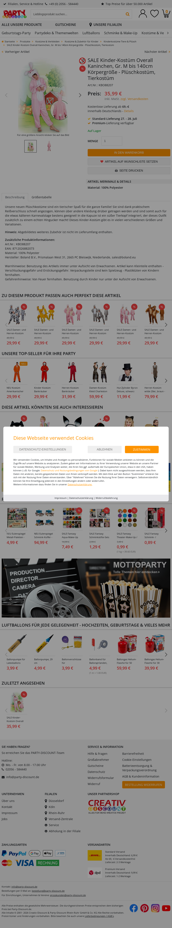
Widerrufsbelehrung (107, 497)
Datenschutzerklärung (81, 497)
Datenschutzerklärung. (80, 484)
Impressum (61, 497)
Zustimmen (141, 449)
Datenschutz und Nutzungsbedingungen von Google (69, 470)
